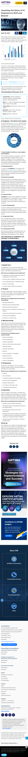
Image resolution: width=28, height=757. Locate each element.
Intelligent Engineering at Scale (8, 687)
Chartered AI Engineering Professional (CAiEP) (12, 629)
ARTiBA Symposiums (6, 695)
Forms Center (10, 700)
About (3, 672)
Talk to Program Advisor (7, 641)
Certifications (5, 626)
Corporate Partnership (7, 665)
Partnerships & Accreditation (10, 648)
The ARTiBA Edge (5, 680)
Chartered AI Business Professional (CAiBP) (11, 631)
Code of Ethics (4, 678)
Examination (4, 639)
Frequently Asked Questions (7, 702)
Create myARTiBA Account (9, 644)
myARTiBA (19, 3)
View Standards (7, 728)
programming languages (12, 170)
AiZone (3, 683)
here (20, 738)
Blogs (2, 685)
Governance (4, 676)
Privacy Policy (22, 751)
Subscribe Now (5, 711)
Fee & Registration (5, 633)
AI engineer (15, 123)
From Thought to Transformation (8, 689)
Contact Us (3, 700)
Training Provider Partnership (9, 650)
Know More (3, 654)
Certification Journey (6, 635)
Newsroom (3, 691)
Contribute (9, 535)
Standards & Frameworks (7, 674)
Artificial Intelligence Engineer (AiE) (9, 627)
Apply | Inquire (4, 652)
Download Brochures (6, 637)
